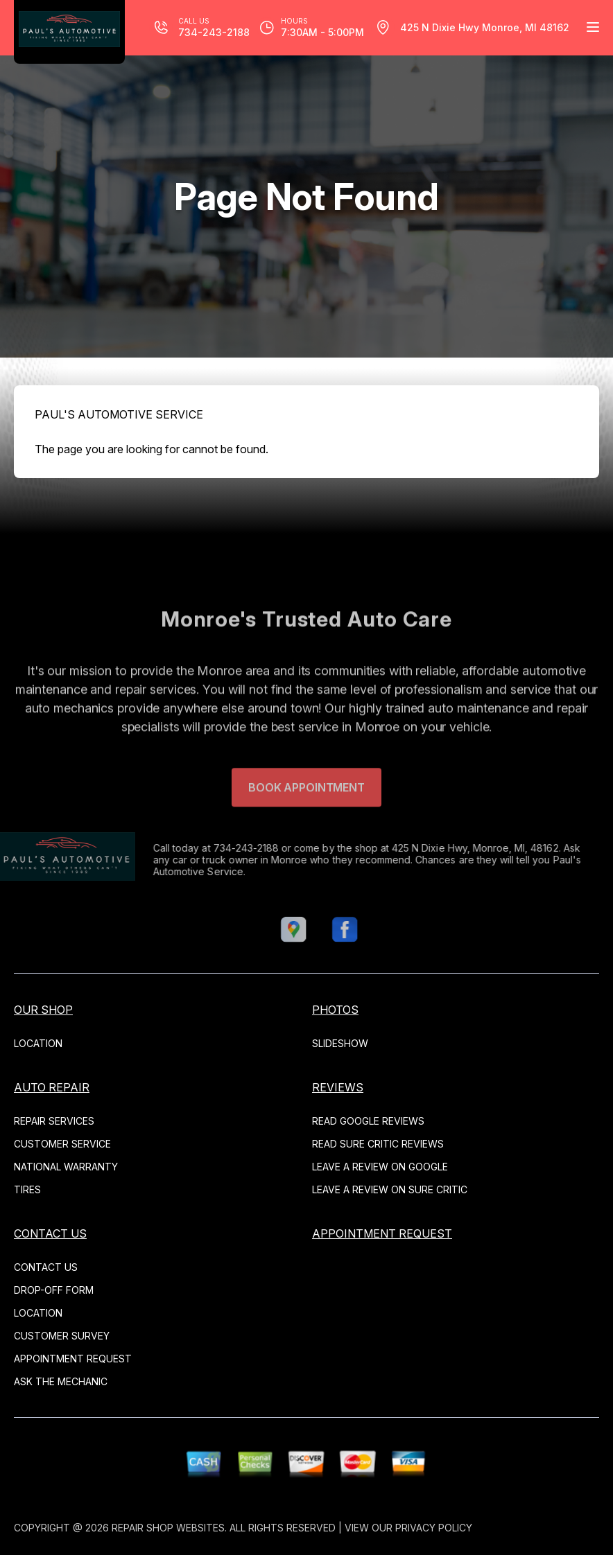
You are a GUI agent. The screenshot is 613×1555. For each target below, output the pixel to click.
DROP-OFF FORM (54, 1290)
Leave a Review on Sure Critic (389, 1189)
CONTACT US (50, 1233)
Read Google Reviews (368, 1121)
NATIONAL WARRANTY (66, 1166)
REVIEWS (337, 1087)
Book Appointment (306, 810)
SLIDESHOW (340, 1043)
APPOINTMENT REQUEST (73, 1358)
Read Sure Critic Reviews (378, 1144)
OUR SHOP (43, 1010)
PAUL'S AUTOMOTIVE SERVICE (119, 414)
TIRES (27, 1189)
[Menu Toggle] (593, 27)
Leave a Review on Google (380, 1166)
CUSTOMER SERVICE (62, 1144)
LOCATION (38, 1043)
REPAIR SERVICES (54, 1121)
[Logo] (69, 32)
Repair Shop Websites (168, 1528)
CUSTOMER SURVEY (62, 1336)
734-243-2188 (224, 848)
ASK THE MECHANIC (60, 1381)
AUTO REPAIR (51, 1087)
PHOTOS (335, 1010)
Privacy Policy (433, 1528)
